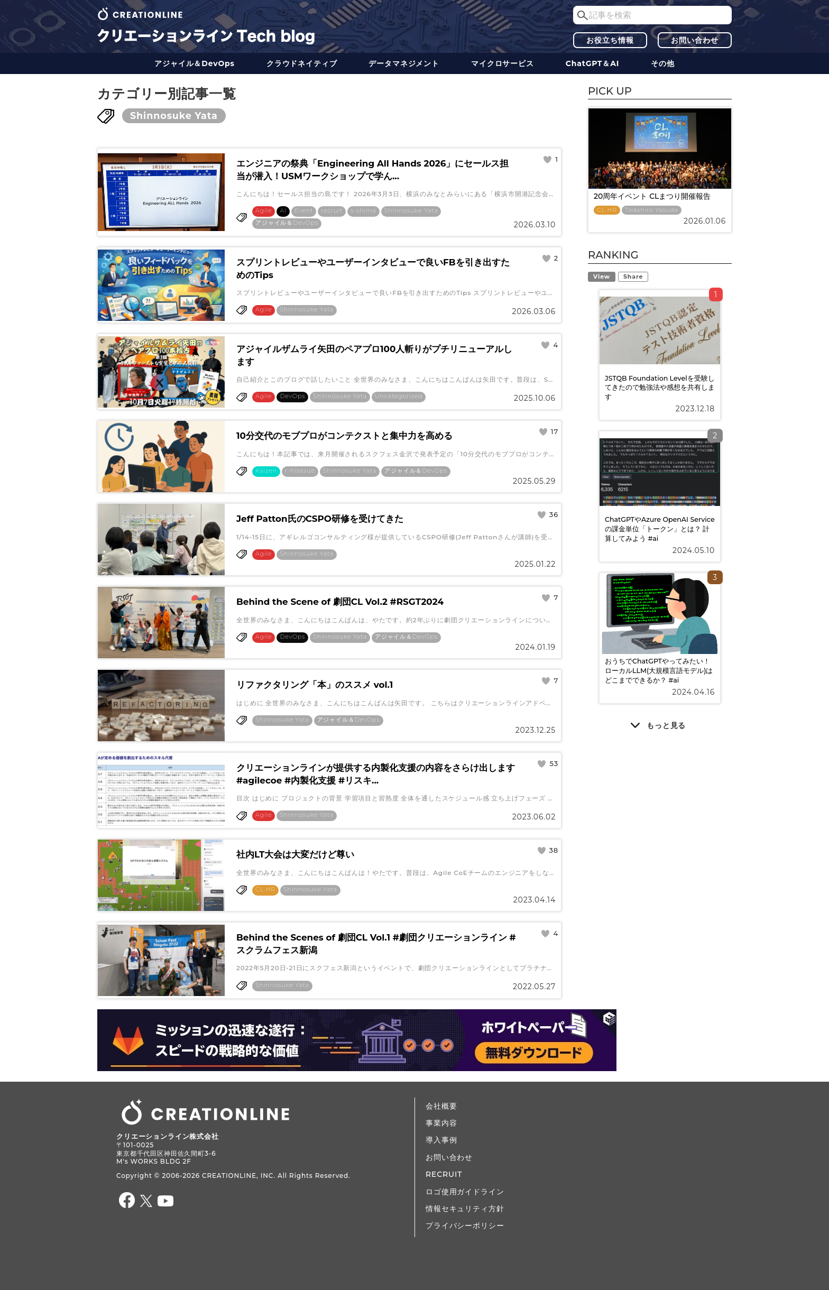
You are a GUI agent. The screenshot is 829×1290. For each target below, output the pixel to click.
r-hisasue (300, 471)
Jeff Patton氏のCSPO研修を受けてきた (319, 518)
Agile (263, 211)
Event (303, 211)
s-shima (363, 211)
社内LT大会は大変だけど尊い (295, 854)
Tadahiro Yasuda (651, 210)
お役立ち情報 (609, 40)
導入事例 (441, 1140)
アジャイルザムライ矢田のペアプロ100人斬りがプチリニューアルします (374, 355)
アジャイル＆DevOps (194, 63)
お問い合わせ (694, 40)
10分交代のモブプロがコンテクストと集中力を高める (344, 435)
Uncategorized (398, 396)
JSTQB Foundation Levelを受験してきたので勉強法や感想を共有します (660, 387)
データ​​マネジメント (404, 63)
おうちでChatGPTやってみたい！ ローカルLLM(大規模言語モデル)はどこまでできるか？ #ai (659, 670)
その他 (663, 63)
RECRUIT (444, 1174)
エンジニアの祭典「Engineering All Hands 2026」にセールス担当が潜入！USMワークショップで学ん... (372, 169)
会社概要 (441, 1106)
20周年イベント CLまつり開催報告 (652, 196)
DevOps (292, 396)
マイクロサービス (502, 63)
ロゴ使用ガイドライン (465, 1191)
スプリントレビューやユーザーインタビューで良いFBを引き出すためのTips (373, 268)
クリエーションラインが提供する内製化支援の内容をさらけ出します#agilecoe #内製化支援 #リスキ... (375, 774)
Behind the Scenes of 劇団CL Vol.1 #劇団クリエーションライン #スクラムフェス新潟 (376, 943)
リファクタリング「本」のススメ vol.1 (314, 684)
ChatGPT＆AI (592, 63)
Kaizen (266, 471)
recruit (332, 211)
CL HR (265, 889)
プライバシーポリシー (465, 1225)
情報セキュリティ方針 (465, 1208)
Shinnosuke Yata (174, 115)
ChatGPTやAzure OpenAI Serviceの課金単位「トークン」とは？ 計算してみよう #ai (660, 528)
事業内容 (441, 1123)
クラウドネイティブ (301, 63)
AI (283, 211)
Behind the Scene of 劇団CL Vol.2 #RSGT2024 (340, 601)
